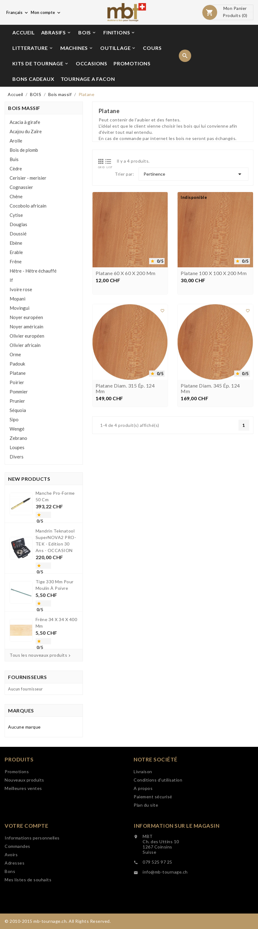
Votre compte (26, 862)
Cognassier (21, 187)
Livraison (143, 808)
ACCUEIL (23, 32)
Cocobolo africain (28, 205)
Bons (10, 908)
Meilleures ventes (23, 825)
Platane (18, 373)
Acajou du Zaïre (26, 131)
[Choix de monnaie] (46, 12)
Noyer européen (26, 317)
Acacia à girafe (25, 122)
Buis (14, 159)
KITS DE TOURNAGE (40, 63)
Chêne (16, 196)
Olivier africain (25, 345)
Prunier (17, 401)
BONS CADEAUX (33, 79)
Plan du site (146, 841)
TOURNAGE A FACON (88, 79)
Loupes (17, 447)
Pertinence (193, 174)
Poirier (17, 382)
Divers (17, 456)
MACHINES (76, 48)
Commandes (17, 883)
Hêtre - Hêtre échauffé (33, 271)
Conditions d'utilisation (158, 816)
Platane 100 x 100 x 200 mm (214, 275)
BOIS (87, 32)
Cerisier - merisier (28, 178)
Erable (16, 252)
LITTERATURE (33, 48)
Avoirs (11, 891)
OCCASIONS (91, 63)
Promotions (17, 808)
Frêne (16, 261)
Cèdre (16, 168)
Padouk (17, 363)
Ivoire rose (21, 289)
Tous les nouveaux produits (41, 655)
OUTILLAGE (118, 48)
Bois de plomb (24, 150)
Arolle (16, 140)
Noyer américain (26, 326)
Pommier (19, 391)
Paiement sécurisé (153, 833)
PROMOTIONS (132, 63)
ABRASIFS (56, 32)
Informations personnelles (32, 874)
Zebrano (18, 438)
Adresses (14, 899)
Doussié (18, 233)
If (11, 280)
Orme (15, 354)
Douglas (18, 224)
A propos (143, 825)
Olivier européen (27, 336)
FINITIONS (119, 32)
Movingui (19, 308)
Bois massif (24, 108)
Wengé (17, 429)
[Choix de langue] (17, 12)
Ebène (16, 243)
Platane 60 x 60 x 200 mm (126, 275)
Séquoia (18, 410)
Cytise (16, 215)
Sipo (14, 419)
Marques (21, 710)
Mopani (17, 298)
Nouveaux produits (24, 816)
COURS (152, 48)
